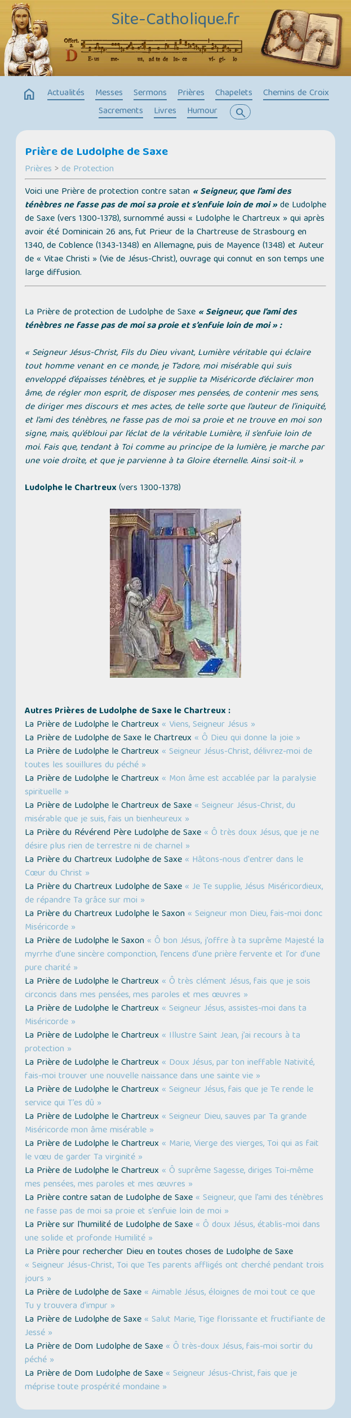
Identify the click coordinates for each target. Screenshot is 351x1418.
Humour (202, 111)
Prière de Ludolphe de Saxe (96, 153)
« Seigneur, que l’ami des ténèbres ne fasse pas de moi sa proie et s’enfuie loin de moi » (174, 1205)
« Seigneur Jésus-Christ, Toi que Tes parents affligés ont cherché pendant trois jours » (174, 1272)
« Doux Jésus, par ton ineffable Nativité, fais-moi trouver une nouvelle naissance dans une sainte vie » (169, 1069)
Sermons (150, 93)
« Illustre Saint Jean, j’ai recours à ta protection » (162, 1042)
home (29, 94)
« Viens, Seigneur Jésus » (208, 725)
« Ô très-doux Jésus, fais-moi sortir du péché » (169, 1353)
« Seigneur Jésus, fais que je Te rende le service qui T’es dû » (169, 1097)
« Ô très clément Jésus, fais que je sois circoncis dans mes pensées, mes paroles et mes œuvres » (167, 988)
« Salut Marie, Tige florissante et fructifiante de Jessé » (175, 1326)
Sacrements (121, 111)
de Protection (87, 169)
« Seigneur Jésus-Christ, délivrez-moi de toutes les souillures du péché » (168, 759)
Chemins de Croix (296, 93)
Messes (109, 93)
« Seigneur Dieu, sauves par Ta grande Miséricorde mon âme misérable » (165, 1124)
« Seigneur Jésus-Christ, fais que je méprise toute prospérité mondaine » (161, 1380)
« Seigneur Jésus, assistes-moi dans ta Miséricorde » (165, 1015)
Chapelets (233, 93)
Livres (165, 111)
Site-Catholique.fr (175, 21)
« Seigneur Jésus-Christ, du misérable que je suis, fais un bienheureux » (160, 813)
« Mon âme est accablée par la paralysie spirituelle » (170, 786)
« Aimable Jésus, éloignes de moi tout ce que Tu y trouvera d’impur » (170, 1299)
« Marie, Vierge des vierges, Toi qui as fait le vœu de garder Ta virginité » (172, 1151)
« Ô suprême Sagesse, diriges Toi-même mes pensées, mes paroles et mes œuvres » (169, 1178)
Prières (191, 93)
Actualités (66, 93)
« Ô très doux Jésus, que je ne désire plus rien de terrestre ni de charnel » (172, 840)
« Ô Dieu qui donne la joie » (247, 738)
